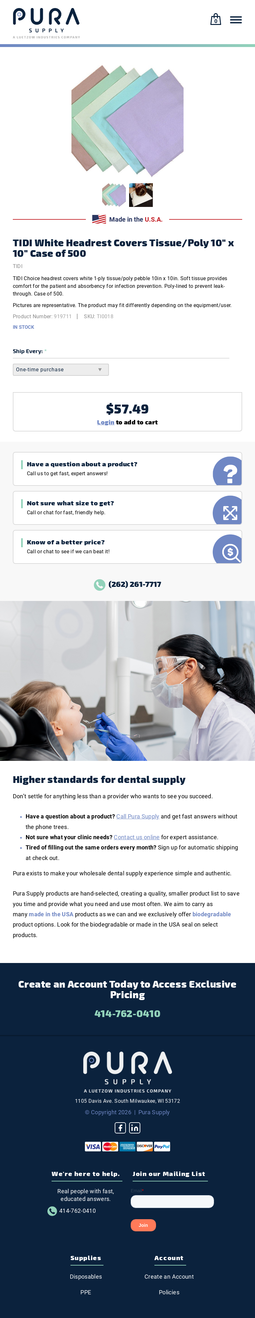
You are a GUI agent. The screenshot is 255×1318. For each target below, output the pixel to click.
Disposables (86, 1276)
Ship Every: (28, 350)
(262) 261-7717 (127, 583)
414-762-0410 (128, 1013)
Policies (169, 1292)
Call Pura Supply (137, 816)
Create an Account (169, 1276)
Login (105, 421)
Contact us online (137, 837)
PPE (85, 1292)
